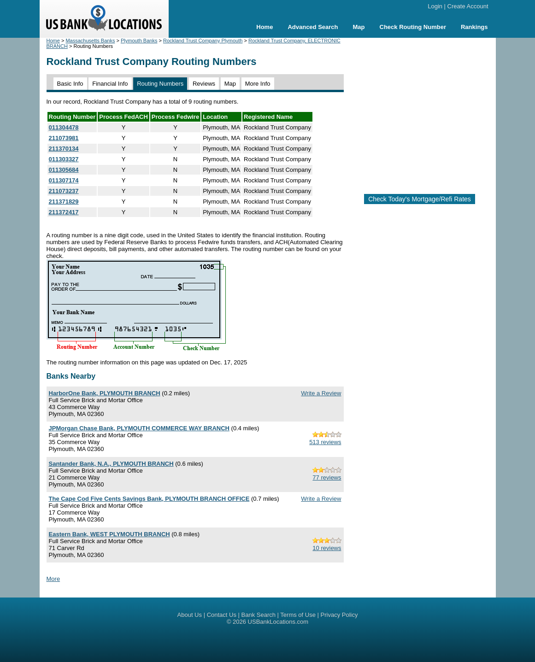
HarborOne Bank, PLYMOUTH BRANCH (104, 393)
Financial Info (110, 83)
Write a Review (321, 393)
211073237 (64, 190)
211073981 (64, 138)
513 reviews (325, 442)
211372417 (64, 212)
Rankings (474, 26)
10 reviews (326, 548)
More (53, 578)
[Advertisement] (428, 111)
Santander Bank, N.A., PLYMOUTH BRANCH (111, 463)
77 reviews (326, 477)
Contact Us (221, 614)
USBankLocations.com (278, 621)
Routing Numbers (160, 83)
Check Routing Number (413, 26)
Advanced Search (313, 26)
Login (435, 6)
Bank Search (258, 614)
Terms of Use (298, 614)
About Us (189, 614)
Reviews (204, 83)
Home (264, 26)
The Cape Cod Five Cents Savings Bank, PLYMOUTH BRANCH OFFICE (149, 498)
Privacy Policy (339, 614)
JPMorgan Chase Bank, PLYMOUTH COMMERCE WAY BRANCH (139, 428)
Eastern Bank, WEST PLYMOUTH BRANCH (109, 534)
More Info (257, 83)
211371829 (64, 201)
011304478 (64, 127)
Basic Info (70, 83)
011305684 (64, 169)
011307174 (64, 180)
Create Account (467, 6)
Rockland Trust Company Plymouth (202, 40)
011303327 (64, 159)
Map (359, 26)
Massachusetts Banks (90, 40)
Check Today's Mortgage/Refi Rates (419, 199)
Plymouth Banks (139, 40)
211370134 (64, 148)
